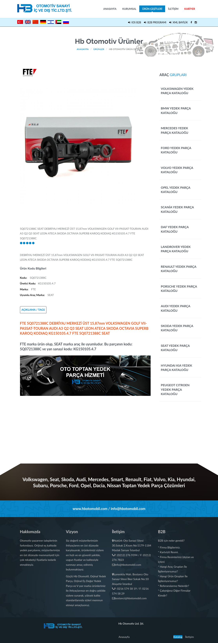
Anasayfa (109, 8)
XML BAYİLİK (178, 22)
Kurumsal (129, 8)
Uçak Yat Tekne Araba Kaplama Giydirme (44, 632)
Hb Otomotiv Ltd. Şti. (131, 623)
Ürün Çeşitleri (152, 9)
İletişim (173, 8)
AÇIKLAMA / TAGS (33, 309)
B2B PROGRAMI (155, 22)
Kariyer (189, 8)
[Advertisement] (85, 423)
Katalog (178, 636)
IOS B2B (134, 22)
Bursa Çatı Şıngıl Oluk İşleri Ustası (150, 636)
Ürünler (98, 49)
